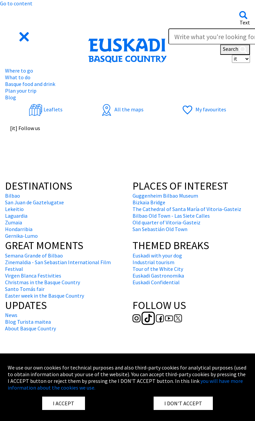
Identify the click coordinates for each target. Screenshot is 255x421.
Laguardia (16, 215)
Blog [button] (10, 97)
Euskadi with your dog (157, 255)
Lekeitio (14, 209)
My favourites (203, 109)
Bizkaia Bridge (149, 202)
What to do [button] (17, 77)
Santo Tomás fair (25, 289)
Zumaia (13, 222)
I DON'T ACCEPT (183, 403)
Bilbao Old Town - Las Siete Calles (171, 215)
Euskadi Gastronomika (158, 275)
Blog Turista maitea (28, 321)
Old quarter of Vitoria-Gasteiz (166, 222)
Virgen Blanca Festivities (33, 275)
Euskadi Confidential (156, 282)
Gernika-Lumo (21, 235)
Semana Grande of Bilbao (34, 255)
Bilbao (12, 195)
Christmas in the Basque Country (42, 282)
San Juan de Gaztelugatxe (34, 202)
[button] (17, 36)
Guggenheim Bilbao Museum (165, 195)
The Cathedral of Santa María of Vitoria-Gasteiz (187, 209)
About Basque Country (30, 328)
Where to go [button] (19, 70)
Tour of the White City (158, 269)
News (11, 315)
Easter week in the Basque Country (44, 295)
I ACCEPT (63, 403)
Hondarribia (18, 229)
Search (235, 49)
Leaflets (46, 109)
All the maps (122, 109)
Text (245, 22)
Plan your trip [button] (20, 90)
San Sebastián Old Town (160, 229)
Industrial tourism (153, 262)
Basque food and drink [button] (30, 84)
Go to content (16, 3)
